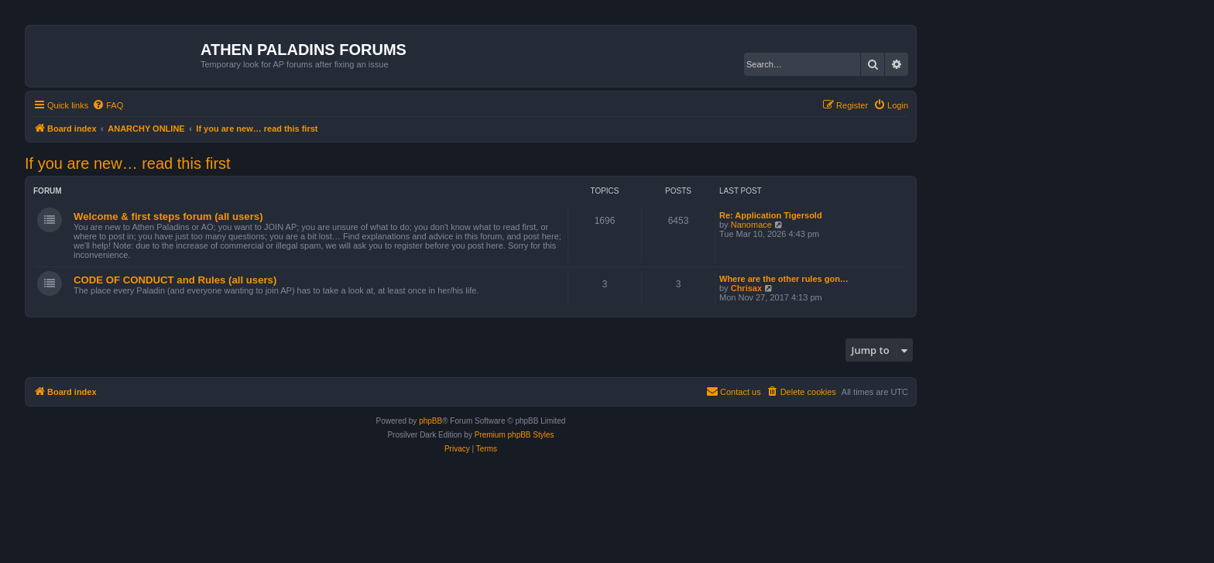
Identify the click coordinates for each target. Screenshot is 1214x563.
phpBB (430, 421)
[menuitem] (107, 105)
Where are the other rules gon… (784, 278)
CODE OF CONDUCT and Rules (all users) (175, 280)
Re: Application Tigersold (770, 215)
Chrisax (746, 288)
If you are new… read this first (128, 163)
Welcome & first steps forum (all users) (168, 216)
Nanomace (751, 224)
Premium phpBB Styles (514, 435)
